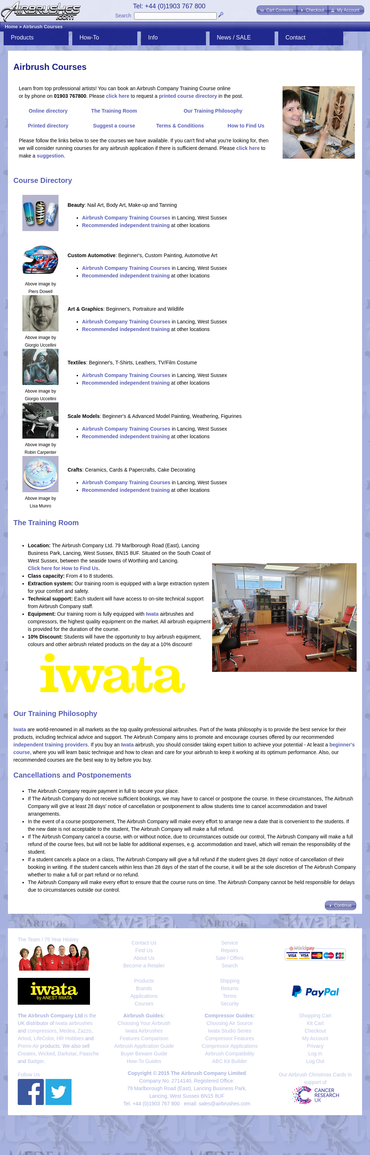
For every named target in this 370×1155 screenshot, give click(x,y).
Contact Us (144, 943)
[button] (277, 10)
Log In (315, 1053)
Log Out (315, 1061)
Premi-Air (28, 1046)
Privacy (315, 1046)
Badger (35, 1061)
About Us (144, 958)
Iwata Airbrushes (144, 1031)
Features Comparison (144, 1038)
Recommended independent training (126, 225)
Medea (67, 1031)
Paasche (89, 1053)
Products (22, 37)
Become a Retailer (144, 965)
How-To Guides (144, 1061)
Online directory (48, 111)
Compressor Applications (230, 1046)
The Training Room (114, 111)
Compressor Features (229, 1038)
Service (229, 943)
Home (11, 26)
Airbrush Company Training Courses (126, 218)
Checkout (315, 1031)
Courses (143, 1004)
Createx (26, 1053)
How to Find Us (246, 126)
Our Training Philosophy (213, 111)
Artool (24, 1038)
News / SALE (234, 37)
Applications (144, 996)
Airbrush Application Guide (144, 1046)
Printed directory (48, 126)
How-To (89, 37)
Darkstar (67, 1053)
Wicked (46, 1053)
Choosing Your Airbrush (143, 1023)
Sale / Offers (230, 958)
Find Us (143, 950)
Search (123, 15)
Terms (229, 996)
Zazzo (84, 1031)
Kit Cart (315, 1023)
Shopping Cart (315, 1015)
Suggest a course (114, 126)
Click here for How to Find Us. (64, 568)
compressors (41, 1031)
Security (229, 1004)
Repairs (229, 950)
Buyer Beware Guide (144, 1053)
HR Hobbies (69, 1038)
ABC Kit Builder (229, 1061)
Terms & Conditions (180, 126)
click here (117, 96)
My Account (315, 1038)
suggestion (50, 156)
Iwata (152, 614)
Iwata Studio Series (229, 1031)
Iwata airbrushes (73, 1023)
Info (153, 37)
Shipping (230, 981)
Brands (144, 988)
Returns (229, 988)
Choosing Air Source (230, 1023)
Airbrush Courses (43, 26)
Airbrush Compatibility (229, 1053)
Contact (295, 37)
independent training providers (50, 745)
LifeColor (43, 1038)
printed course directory (188, 96)
